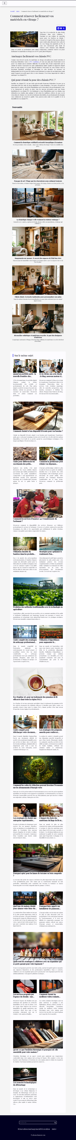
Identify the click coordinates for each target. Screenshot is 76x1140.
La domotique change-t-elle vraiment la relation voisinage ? (38, 220)
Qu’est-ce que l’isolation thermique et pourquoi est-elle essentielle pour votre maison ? (35, 1050)
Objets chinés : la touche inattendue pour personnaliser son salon (38, 297)
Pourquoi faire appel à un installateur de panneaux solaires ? (49, 908)
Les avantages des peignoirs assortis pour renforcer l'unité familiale (50, 732)
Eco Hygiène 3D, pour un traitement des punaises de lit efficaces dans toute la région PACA (35, 698)
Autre (17, 11)
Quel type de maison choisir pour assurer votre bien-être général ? (24, 908)
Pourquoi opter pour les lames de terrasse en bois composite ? (37, 874)
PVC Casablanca (34, 62)
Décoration (45, 1129)
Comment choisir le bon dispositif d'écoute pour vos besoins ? (38, 431)
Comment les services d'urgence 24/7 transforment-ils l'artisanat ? (35, 520)
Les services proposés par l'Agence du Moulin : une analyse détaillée (23, 996)
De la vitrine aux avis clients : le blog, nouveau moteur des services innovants (51, 376)
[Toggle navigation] (4, 3)
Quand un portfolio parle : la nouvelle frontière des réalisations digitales (24, 376)
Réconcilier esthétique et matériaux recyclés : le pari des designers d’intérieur (38, 336)
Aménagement (34, 1129)
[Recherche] (38, 1122)
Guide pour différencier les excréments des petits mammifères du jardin (24, 463)
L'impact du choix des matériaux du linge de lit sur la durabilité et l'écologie (50, 820)
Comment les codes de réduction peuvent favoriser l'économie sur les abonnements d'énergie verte (38, 786)
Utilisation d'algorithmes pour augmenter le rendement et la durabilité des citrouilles (49, 643)
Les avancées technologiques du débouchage (24, 1083)
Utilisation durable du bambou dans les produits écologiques (23, 554)
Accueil (12, 11)
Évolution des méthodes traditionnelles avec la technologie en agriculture (38, 608)
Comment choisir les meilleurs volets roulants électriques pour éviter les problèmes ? (49, 998)
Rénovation (23, 1129)
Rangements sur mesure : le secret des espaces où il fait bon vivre (38, 258)
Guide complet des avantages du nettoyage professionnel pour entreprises (25, 642)
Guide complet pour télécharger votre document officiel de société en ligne (24, 732)
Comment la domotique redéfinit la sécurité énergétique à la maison (38, 142)
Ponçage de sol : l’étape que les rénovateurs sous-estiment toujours (38, 181)
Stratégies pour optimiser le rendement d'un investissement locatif (50, 554)
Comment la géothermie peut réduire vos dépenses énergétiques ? (51, 463)
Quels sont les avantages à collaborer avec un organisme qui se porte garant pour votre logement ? (37, 962)
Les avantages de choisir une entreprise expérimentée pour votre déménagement (24, 820)
